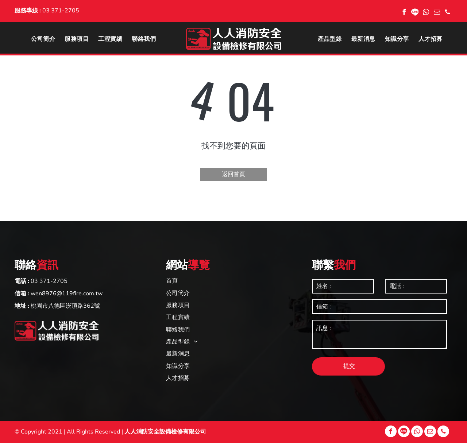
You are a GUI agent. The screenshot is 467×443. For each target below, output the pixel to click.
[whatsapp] (426, 13)
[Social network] (415, 13)
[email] (436, 13)
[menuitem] (43, 38)
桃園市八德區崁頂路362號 (65, 306)
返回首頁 (233, 174)
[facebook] (404, 13)
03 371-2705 (60, 11)
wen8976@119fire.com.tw (67, 293)
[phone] (447, 13)
